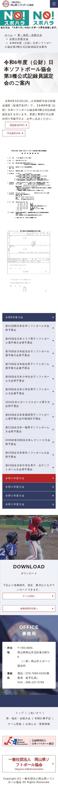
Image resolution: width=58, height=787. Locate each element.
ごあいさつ (34, 713)
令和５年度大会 (18, 39)
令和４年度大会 (14, 487)
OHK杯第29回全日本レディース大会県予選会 (27, 442)
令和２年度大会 (14, 504)
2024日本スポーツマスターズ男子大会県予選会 (27, 404)
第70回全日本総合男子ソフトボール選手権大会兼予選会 (27, 366)
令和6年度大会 (14, 317)
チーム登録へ (29, 596)
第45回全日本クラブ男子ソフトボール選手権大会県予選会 (27, 340)
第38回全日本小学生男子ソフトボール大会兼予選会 (27, 391)
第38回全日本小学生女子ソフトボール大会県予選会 (27, 378)
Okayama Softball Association (29, 763)
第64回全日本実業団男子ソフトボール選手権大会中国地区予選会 (27, 416)
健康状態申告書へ (29, 608)
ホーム (9, 35)
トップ (20, 713)
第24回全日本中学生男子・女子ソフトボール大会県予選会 (27, 467)
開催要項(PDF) (17, 125)
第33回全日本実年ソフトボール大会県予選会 (27, 454)
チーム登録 (14, 724)
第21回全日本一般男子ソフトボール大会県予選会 (27, 429)
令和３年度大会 (14, 495)
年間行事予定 (43, 718)
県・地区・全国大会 (30, 35)
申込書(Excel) (13, 133)
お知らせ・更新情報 (38, 724)
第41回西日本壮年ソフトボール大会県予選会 (27, 328)
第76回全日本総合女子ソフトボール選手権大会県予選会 (27, 353)
